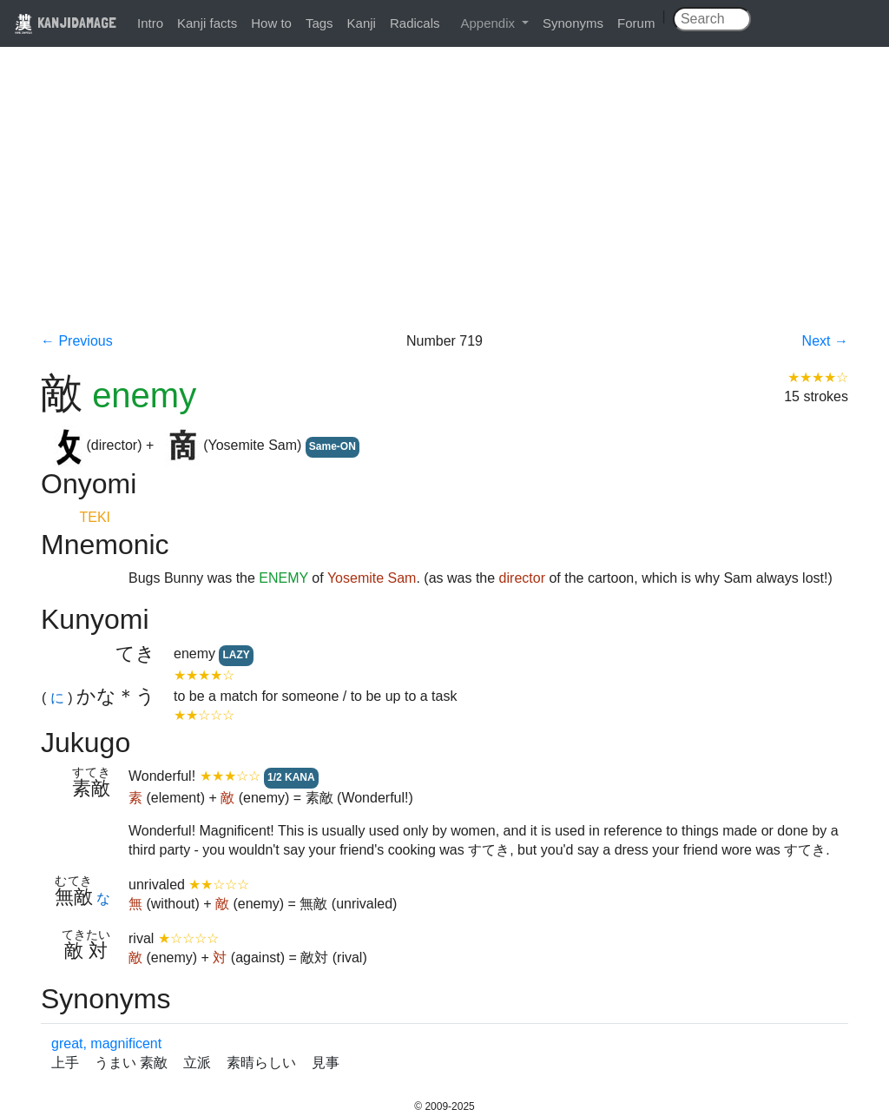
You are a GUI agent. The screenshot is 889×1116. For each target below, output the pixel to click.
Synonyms (573, 23)
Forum (636, 23)
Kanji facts (207, 23)
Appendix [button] (489, 23)
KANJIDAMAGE (65, 22)
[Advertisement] (444, 201)
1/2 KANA (291, 777)
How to (271, 23)
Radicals (415, 23)
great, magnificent (106, 1043)
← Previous (77, 340)
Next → (825, 340)
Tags (319, 23)
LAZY (235, 655)
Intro (150, 23)
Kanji (361, 23)
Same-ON (332, 446)
